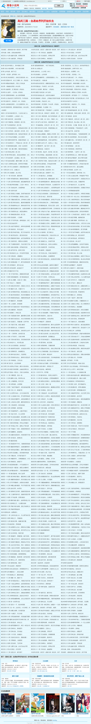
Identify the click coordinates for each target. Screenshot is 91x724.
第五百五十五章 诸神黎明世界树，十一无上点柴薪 (75, 622)
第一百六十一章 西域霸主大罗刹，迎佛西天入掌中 (45, 223)
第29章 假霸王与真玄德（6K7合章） (41, 92)
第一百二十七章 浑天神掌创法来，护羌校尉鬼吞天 (45, 190)
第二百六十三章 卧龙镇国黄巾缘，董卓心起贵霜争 (45, 324)
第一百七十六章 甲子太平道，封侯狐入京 (43, 238)
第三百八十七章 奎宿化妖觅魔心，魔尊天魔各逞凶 (15, 449)
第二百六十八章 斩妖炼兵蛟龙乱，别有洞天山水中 (15, 330)
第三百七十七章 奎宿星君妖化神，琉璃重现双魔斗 (75, 438)
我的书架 (50, 8)
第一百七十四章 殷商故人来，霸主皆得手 (73, 235)
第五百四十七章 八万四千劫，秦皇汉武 (72, 613)
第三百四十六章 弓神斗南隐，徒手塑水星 (43, 408)
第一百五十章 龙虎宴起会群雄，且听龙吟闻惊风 (75, 211)
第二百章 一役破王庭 (37, 262)
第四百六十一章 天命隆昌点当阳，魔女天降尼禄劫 (45, 524)
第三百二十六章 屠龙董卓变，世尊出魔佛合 (73, 387)
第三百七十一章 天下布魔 (68, 432)
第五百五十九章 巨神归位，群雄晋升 (11, 628)
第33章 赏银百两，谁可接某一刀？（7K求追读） (75, 95)
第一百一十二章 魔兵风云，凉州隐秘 (41, 175)
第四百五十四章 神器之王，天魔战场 (11, 518)
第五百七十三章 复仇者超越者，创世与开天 (73, 640)
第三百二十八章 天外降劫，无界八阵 (41, 390)
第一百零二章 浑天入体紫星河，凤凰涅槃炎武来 (15, 167)
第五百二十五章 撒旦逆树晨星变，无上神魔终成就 (15, 589)
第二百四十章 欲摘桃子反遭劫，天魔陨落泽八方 (75, 301)
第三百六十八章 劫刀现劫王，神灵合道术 (73, 429)
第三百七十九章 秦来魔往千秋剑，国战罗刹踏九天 (45, 441)
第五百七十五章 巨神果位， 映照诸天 (41, 58)
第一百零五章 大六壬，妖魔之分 (10, 170)
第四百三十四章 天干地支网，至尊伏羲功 (13, 497)
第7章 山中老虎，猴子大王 (8, 71)
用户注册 (87, 1)
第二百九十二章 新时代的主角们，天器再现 (13, 354)
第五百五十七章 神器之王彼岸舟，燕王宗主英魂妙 (45, 625)
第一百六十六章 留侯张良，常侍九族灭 (12, 229)
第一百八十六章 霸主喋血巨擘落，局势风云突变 (75, 247)
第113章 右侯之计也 (42, 671)
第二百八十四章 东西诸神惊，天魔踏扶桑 (43, 345)
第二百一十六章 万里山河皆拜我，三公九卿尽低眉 (75, 277)
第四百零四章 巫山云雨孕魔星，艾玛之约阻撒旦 (75, 464)
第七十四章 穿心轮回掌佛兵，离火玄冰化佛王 (74, 137)
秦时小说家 (15, 676)
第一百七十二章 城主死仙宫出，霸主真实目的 (14, 235)
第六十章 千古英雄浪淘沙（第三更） (11, 125)
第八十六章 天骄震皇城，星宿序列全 (71, 149)
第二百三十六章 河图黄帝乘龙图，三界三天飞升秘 (45, 298)
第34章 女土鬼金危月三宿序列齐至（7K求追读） (15, 98)
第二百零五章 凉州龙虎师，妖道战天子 (12, 268)
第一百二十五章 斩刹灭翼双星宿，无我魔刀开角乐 (75, 187)
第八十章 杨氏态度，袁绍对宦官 (70, 143)
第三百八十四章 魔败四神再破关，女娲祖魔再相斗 (15, 446)
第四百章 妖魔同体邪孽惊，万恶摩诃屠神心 (43, 461)
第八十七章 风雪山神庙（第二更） (11, 152)
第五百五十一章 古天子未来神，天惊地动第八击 (45, 619)
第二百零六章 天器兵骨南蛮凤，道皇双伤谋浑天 (45, 268)
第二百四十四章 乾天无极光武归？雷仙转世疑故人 (15, 307)
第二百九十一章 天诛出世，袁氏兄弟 (71, 351)
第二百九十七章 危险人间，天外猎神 (71, 357)
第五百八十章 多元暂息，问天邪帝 (71, 52)
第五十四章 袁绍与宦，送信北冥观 (11, 119)
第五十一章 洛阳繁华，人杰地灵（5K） (12, 116)
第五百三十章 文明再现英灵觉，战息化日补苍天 (15, 595)
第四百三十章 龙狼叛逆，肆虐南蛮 (71, 491)
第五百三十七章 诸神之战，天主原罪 (41, 601)
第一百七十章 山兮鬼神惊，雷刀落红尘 (42, 232)
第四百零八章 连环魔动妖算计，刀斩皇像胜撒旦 (15, 470)
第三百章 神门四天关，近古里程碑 (11, 363)
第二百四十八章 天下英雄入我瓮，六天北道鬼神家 (45, 309)
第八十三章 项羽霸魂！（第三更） (71, 146)
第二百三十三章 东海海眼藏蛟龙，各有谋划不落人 (45, 295)
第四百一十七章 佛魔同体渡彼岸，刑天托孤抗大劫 (15, 479)
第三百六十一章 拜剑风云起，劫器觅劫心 (43, 423)
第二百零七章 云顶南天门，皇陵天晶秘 (72, 268)
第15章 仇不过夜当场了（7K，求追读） (72, 77)
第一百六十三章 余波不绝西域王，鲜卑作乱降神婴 (15, 226)
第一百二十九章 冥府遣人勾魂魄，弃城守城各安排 (15, 193)
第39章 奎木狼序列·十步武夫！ (69, 101)
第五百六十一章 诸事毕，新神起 (70, 628)
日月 (75, 661)
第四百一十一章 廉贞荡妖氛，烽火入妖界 (13, 473)
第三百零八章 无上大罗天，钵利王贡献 (72, 369)
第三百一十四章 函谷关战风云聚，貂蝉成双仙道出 (75, 375)
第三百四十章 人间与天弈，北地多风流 (42, 402)
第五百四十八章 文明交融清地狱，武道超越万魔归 (15, 616)
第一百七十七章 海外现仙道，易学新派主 (73, 238)
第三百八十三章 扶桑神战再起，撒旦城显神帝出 (75, 444)
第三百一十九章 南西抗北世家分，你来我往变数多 (45, 381)
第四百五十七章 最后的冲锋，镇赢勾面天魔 (13, 521)
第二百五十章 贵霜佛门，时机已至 (11, 312)
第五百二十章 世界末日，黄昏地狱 (41, 583)
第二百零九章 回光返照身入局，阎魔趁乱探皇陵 (45, 271)
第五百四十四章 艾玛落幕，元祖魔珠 (71, 610)
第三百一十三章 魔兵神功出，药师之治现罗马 (44, 375)
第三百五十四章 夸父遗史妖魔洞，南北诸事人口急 (15, 417)
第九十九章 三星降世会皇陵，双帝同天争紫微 (14, 164)
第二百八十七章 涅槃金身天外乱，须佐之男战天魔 (45, 348)
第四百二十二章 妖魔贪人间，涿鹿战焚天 (73, 482)
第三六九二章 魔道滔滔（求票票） (15, 686)
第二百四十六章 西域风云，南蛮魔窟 (71, 307)
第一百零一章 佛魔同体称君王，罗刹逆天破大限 (75, 164)
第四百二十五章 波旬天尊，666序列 (11, 488)
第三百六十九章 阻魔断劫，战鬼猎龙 (11, 432)
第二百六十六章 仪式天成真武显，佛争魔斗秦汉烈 (45, 327)
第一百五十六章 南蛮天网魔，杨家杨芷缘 (73, 217)
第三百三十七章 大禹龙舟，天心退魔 (41, 399)
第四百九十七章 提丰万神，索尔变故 (41, 560)
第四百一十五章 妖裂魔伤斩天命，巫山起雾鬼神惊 (45, 476)
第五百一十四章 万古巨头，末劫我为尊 (42, 578)
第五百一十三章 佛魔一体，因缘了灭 (11, 578)
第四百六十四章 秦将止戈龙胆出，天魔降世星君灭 (45, 527)
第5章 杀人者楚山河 (36, 68)
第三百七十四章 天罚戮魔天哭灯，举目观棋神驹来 (75, 435)
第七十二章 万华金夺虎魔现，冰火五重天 (13, 137)
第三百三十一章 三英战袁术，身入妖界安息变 (44, 393)
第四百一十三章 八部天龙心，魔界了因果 (73, 473)
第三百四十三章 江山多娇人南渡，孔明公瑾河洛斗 (45, 405)
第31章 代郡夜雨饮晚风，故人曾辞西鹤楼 (13, 95)
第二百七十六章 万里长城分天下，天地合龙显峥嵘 (75, 336)
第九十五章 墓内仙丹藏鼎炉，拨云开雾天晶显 (74, 158)
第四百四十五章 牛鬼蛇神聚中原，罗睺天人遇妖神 (75, 506)
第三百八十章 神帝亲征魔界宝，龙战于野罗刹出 (75, 441)
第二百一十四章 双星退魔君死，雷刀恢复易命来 (15, 277)
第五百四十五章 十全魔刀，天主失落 (11, 613)
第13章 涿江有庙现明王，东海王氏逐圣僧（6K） (15, 77)
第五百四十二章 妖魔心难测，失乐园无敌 (13, 610)
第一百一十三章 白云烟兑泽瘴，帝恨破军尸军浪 (75, 175)
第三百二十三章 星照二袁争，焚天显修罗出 (73, 384)
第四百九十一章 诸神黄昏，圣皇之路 (41, 554)
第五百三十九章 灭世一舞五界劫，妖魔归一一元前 (45, 604)
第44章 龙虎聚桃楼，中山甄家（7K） (41, 107)
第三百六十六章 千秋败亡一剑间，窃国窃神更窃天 (15, 429)
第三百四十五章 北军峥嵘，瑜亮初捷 (11, 408)
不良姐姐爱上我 (66, 713)
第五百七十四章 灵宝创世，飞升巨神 (71, 58)
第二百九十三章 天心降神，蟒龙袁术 (41, 354)
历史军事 (86, 11)
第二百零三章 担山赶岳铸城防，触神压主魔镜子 (45, 265)
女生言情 (40, 11)
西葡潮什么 (19, 713)
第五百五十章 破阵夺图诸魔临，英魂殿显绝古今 (75, 616)
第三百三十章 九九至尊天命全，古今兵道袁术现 (15, 393)
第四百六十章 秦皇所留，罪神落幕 (11, 524)
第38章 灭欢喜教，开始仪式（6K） (41, 101)
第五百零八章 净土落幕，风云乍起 (41, 572)
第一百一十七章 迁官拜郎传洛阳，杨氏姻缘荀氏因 (15, 181)
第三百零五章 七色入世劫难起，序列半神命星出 (75, 366)
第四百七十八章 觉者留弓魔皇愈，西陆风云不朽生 (15, 542)
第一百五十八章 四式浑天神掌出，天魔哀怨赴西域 (45, 220)
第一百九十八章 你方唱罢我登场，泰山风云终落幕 (75, 259)
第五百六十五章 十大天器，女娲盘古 (11, 634)
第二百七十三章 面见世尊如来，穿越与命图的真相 (75, 333)
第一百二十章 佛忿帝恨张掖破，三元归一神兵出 (15, 184)
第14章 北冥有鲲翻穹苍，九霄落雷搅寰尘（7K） (45, 77)
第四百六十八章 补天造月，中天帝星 (71, 530)
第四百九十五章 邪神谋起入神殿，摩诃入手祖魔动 (75, 557)
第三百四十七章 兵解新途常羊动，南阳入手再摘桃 (75, 408)
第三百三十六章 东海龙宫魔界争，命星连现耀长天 (15, 399)
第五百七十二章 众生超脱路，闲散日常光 (43, 640)
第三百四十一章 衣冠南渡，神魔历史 (71, 402)
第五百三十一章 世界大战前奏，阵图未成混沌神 (45, 595)
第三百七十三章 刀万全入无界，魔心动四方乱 (44, 435)
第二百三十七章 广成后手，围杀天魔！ (72, 298)
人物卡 (63, 485)
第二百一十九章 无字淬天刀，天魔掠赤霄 (73, 280)
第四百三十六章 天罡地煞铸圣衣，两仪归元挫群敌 (75, 497)
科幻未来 (78, 11)
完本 (18, 11)
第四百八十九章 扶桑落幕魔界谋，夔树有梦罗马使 (75, 551)
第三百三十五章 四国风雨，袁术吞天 (71, 396)
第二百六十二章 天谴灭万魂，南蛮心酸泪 (13, 324)
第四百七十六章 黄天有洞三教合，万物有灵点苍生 (45, 539)
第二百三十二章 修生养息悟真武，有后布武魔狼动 (15, 295)
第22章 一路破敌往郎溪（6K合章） (11, 86)
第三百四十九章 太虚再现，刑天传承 (41, 411)
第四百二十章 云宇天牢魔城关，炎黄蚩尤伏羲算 (15, 482)
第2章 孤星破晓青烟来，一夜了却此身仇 (42, 65)
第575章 (70, 686)
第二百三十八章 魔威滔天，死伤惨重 (11, 301)
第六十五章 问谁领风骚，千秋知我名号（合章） (75, 128)
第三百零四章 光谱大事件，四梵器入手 (42, 366)
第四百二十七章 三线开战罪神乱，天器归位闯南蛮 (75, 488)
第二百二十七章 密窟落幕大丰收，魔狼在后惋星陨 (45, 289)
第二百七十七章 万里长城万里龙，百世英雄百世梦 (15, 339)
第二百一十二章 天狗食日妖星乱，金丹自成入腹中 (45, 274)
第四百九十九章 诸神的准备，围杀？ (11, 563)
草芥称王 (15, 661)
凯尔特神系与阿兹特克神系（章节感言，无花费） (75, 601)
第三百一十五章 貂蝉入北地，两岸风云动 (13, 378)
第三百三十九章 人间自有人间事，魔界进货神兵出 (15, 402)
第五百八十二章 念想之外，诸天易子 (71, 49)
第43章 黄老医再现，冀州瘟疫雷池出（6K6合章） (15, 107)
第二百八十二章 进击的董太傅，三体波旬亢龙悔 (75, 342)
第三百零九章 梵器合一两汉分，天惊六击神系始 (15, 372)
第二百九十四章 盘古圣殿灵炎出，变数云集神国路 (75, 354)
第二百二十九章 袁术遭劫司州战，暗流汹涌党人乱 (15, 292)
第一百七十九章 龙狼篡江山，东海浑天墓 (43, 241)
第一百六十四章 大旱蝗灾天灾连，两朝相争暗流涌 (45, 226)
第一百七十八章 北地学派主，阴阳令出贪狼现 (14, 241)
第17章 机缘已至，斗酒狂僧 (39, 80)
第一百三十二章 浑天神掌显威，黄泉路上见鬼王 (15, 196)
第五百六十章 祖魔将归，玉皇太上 (41, 628)
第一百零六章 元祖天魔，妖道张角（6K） (43, 170)
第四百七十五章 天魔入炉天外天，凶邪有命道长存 (15, 539)
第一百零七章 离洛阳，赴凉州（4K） (71, 170)
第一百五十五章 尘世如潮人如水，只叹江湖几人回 (45, 217)
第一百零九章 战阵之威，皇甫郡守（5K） (43, 172)
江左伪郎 (45, 661)
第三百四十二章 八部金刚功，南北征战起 (13, 405)
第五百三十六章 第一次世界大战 (10, 601)
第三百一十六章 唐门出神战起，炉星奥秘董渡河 (45, 378)
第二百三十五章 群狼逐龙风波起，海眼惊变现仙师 (15, 298)
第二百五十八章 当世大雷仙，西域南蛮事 (73, 318)
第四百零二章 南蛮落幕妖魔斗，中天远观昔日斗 (15, 464)
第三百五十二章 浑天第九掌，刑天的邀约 (43, 414)
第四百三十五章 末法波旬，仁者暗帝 (41, 497)
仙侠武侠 (54, 11)
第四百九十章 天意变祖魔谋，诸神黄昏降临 (13, 554)
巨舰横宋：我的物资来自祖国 (45, 676)
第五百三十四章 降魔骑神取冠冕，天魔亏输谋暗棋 (45, 598)
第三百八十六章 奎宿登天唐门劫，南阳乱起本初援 (75, 446)
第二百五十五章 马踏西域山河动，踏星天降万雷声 (75, 315)
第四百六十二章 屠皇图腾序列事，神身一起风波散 (75, 524)
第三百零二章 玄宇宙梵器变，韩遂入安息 (73, 363)
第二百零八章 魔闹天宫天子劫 (9, 271)
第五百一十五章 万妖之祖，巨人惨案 (71, 578)
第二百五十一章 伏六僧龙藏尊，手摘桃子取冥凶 (45, 312)
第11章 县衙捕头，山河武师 (39, 74)
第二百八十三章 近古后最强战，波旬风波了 (13, 345)
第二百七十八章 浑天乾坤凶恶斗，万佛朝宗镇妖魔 (45, 339)
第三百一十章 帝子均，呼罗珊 (39, 372)
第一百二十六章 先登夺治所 (9, 190)
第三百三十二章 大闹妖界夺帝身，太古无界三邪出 (75, 393)
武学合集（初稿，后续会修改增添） (11, 52)
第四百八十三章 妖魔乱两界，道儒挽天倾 (73, 545)
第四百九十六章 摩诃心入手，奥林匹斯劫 (13, 560)
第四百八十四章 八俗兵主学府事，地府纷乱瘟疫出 (15, 548)
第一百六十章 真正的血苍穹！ (9, 223)
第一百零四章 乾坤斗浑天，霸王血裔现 (72, 167)
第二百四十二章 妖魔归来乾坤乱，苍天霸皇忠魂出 (45, 304)
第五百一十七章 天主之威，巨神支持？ (42, 581)
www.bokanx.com (82, 6)
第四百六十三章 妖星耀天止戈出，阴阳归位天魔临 (15, 527)
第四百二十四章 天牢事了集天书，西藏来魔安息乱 (45, 485)
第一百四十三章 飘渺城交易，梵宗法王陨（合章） (45, 205)
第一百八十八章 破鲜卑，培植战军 (41, 250)
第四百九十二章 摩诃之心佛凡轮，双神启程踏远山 (75, 554)
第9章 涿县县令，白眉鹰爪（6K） (70, 71)
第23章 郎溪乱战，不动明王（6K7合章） (42, 86)
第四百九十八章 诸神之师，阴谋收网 (71, 560)
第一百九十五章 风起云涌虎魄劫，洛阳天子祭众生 (75, 256)
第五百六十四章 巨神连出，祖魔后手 (71, 631)
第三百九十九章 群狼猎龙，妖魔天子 (11, 461)
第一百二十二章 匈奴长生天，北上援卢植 (73, 184)
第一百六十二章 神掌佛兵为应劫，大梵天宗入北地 (75, 223)
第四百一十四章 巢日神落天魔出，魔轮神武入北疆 (15, 476)
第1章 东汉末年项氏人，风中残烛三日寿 (12, 65)
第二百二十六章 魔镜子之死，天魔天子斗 (13, 289)
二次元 (47, 11)
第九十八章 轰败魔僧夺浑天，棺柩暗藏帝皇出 (74, 161)
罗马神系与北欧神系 (67, 563)
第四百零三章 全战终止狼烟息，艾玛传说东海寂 (45, 464)
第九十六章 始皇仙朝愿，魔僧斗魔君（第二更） (15, 161)
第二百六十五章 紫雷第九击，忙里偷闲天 (13, 327)
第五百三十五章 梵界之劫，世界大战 (71, 598)
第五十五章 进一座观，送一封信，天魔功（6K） (45, 119)
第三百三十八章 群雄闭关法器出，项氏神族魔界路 (75, 399)
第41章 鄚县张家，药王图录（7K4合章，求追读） (45, 104)
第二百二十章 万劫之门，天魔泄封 (11, 283)
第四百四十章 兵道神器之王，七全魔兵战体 (13, 503)
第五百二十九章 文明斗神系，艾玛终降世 (73, 592)
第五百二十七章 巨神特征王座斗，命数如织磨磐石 (15, 592)
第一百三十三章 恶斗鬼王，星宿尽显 (41, 196)
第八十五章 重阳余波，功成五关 (40, 149)
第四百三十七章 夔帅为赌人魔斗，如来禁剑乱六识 (15, 500)
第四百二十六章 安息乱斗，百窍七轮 (41, 488)
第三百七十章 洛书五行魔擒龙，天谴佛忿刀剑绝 (45, 432)
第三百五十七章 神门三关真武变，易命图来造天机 (15, 420)
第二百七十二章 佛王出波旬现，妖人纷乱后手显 (45, 333)
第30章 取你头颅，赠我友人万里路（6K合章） (74, 92)
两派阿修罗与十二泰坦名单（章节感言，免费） (74, 604)
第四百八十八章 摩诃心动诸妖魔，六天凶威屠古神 (45, 551)
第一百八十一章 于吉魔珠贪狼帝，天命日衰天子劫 (15, 244)
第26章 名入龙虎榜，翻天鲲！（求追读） (43, 89)
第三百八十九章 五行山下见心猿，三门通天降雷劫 (75, 449)
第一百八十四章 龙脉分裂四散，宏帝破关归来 (14, 247)
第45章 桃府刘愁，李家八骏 (69, 107)
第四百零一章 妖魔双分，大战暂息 (71, 461)
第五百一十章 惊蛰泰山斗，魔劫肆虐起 (12, 575)
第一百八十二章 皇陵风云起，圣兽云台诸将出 (44, 244)
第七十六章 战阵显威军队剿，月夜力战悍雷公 (44, 140)
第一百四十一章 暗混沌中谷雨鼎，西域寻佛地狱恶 (75, 202)
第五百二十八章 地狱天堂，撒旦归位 (41, 592)
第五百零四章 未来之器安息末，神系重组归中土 (15, 569)
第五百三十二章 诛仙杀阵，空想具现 (71, 595)
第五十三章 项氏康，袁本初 (69, 116)
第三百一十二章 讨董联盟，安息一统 (11, 375)
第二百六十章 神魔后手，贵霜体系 (41, 321)
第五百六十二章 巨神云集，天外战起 (11, 631)
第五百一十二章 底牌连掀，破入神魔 (71, 575)
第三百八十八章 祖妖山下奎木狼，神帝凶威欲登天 (45, 449)
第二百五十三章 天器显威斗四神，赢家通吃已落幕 (15, 315)
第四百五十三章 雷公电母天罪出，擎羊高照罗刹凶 (75, 515)
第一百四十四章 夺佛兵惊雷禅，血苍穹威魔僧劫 (75, 205)
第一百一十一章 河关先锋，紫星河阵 (11, 175)
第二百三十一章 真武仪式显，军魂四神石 (73, 292)
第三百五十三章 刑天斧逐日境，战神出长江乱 (74, 414)
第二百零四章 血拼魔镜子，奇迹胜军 (71, 265)
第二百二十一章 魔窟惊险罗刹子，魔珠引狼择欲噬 (45, 283)
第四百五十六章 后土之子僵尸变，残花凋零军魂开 (75, 518)
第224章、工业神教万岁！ (43, 686)
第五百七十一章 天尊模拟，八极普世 (11, 640)
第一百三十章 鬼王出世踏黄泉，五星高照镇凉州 (45, 193)
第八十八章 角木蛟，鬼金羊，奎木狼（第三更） (45, 152)
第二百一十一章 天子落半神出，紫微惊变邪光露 (15, 274)
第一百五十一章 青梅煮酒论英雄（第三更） (13, 214)
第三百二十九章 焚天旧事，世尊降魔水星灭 (73, 390)
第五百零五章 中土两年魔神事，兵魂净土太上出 (45, 569)
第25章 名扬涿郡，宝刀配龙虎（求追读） (13, 89)
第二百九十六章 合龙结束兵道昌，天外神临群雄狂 (45, 357)
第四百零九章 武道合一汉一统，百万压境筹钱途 (45, 470)
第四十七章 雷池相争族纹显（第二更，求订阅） (75, 110)
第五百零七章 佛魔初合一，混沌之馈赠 (12, 572)
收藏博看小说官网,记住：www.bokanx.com (24, 1)
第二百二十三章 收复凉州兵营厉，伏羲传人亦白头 (15, 286)
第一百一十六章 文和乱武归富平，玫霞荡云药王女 (75, 178)
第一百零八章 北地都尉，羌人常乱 (11, 172)
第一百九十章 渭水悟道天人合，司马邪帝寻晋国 (15, 253)
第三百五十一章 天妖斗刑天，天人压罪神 (13, 414)
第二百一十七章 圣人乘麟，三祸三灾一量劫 (13, 280)
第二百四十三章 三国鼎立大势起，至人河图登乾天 (75, 304)
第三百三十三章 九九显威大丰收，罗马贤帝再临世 (15, 396)
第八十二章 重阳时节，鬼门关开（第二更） (43, 146)
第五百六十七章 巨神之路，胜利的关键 (72, 634)
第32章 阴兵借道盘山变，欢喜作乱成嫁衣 (43, 95)
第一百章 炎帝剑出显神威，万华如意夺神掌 (43, 164)
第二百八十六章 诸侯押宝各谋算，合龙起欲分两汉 (15, 348)
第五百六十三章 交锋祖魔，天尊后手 (41, 631)
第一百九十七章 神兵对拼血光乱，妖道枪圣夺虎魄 (45, 259)
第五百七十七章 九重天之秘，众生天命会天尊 (74, 55)
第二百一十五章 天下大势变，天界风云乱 (43, 277)
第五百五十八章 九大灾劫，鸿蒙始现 (71, 625)
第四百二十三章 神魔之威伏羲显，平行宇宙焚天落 (15, 485)
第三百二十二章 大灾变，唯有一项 (41, 384)
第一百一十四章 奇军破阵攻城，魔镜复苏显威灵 (15, 178)
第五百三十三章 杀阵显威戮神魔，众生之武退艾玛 (15, 598)
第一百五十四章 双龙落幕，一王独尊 (11, 217)
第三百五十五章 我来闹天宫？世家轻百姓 (43, 417)
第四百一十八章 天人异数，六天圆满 (41, 479)
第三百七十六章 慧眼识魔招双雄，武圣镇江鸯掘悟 (45, 438)
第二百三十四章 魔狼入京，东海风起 (71, 295)
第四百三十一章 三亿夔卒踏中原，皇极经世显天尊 (15, 494)
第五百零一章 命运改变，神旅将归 (11, 566)
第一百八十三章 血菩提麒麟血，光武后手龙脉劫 (75, 244)
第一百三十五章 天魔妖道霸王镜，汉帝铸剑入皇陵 (15, 199)
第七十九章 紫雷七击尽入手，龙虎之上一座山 (44, 143)
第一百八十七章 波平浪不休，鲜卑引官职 (13, 250)
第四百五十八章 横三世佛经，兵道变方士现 (43, 521)
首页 (2, 11)
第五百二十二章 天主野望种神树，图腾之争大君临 (15, 586)
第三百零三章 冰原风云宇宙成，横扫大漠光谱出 (15, 366)
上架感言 (3, 110)
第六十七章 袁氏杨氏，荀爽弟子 (40, 131)
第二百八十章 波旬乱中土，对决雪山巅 (12, 342)
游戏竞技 (70, 11)
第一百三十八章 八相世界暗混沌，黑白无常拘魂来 (75, 199)
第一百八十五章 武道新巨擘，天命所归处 (43, 247)
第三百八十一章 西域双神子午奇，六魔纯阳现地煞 (15, 444)
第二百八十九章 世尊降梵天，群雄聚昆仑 (13, 351)
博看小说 (10, 6)
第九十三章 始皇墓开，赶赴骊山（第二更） (13, 158)
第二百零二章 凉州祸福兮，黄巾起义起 (12, 265)
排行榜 (13, 11)
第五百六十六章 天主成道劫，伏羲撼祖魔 (43, 634)
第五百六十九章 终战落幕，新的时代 (41, 637)
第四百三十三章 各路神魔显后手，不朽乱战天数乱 (75, 494)
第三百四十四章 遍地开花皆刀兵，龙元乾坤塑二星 (75, 405)
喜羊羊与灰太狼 (35, 713)
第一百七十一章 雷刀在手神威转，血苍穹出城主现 (75, 232)
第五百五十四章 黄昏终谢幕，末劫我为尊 (43, 622)
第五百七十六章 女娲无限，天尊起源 (11, 58)
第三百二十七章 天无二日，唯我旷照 (11, 390)
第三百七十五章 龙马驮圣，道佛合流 (11, 438)
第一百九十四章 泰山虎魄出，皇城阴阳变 (43, 256)
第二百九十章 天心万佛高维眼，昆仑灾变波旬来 (45, 351)
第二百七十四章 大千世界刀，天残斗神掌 (13, 336)
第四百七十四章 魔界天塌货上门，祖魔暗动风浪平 (75, 536)
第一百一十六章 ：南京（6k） (75, 671)
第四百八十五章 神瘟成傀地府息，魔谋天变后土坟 (45, 548)
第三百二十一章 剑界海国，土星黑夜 (11, 384)
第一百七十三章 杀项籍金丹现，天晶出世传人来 (45, 235)
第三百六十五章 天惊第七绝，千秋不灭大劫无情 (75, 426)
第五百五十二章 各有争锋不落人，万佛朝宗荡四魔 (75, 619)
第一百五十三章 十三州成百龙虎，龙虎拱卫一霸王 (75, 214)
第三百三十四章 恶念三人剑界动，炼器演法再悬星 (45, 396)
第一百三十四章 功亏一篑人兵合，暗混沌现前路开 (75, 196)
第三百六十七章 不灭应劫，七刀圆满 (41, 429)
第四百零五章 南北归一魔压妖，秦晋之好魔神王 (15, 467)
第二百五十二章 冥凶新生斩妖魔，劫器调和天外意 (75, 312)
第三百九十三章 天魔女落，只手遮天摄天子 (13, 455)
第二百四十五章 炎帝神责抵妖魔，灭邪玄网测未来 (45, 307)
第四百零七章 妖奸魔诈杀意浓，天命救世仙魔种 (75, 467)
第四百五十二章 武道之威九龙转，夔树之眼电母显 (45, 515)
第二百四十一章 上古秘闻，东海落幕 (11, 304)
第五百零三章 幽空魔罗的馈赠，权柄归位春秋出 (75, 566)
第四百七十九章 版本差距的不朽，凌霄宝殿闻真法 (45, 542)
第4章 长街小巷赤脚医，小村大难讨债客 (12, 68)
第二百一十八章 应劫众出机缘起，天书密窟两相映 (45, 280)
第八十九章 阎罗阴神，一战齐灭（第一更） (73, 152)
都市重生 (32, 11)
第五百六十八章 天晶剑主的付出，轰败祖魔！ (14, 637)
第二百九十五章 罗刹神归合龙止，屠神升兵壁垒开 (15, 357)
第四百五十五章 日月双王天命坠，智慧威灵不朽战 (45, 518)
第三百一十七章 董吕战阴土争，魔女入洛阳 (73, 378)
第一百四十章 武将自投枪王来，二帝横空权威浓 (45, 202)
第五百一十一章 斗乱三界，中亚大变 (41, 575)
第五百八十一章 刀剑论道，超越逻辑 (41, 52)
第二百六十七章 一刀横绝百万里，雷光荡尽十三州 (75, 327)
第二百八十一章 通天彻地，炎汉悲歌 (41, 342)
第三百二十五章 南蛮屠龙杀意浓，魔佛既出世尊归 (45, 387)
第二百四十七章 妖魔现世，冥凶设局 (11, 309)
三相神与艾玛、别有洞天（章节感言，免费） (44, 607)
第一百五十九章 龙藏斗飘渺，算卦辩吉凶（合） (75, 220)
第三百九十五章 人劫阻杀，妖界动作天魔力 (73, 455)
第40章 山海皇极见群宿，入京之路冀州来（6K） (15, 104)
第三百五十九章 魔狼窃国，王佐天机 (71, 420)
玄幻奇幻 (25, 11)
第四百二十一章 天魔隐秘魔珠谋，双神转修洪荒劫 (45, 482)
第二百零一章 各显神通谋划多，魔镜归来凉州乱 (75, 262)
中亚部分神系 (35, 589)
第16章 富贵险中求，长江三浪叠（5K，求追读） (15, 80)
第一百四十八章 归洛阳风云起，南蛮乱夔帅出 (14, 211)
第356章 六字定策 (11, 671)
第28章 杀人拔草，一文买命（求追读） (12, 92)
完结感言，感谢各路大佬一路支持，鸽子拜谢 (14, 49)
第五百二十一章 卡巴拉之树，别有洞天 (72, 583)
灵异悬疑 (62, 11)
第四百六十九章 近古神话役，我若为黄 (12, 533)
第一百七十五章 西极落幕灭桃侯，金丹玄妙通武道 (15, 238)
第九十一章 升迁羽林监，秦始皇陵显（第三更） (45, 155)
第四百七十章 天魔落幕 (37, 533)
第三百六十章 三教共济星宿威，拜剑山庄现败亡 (15, 423)
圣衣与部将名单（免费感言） (9, 512)
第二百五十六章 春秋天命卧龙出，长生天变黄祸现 (15, 318)
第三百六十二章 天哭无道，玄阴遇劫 (71, 423)
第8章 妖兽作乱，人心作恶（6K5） (41, 71)
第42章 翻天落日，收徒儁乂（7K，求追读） (73, 104)
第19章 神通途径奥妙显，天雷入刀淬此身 (13, 83)
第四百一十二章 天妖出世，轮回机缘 (41, 473)
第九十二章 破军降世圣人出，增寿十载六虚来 (74, 155)
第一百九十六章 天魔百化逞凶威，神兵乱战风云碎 (15, 259)
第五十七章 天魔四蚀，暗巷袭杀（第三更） (13, 122)
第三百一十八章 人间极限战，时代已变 (12, 381)
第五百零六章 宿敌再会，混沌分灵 (71, 569)
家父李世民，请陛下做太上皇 (75, 676)
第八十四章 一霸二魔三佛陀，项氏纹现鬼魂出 (14, 149)
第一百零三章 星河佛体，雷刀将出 (41, 167)
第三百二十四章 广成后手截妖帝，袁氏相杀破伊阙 (15, 387)
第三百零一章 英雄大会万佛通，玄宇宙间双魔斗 (45, 363)
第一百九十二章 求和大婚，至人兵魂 (71, 253)
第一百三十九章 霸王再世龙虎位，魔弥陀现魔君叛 (15, 202)
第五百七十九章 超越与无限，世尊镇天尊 (13, 55)
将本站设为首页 (7, 1)
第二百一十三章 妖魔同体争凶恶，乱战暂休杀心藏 (75, 274)
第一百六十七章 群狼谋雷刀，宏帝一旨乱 (43, 229)
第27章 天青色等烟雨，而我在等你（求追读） (74, 89)
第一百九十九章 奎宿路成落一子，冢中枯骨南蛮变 (15, 262)
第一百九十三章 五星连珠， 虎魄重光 (12, 256)
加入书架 (8, 40)
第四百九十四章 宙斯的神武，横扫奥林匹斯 (43, 557)
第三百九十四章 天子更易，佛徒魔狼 (41, 455)
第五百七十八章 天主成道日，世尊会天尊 (43, 55)
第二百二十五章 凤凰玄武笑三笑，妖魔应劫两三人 (75, 286)
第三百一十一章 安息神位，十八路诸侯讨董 (73, 372)
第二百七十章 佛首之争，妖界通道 (71, 330)
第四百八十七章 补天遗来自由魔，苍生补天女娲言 (15, 551)
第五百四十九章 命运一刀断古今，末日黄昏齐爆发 (45, 616)
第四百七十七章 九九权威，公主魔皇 (71, 539)
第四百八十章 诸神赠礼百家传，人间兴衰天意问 (75, 542)
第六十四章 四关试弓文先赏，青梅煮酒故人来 (44, 128)
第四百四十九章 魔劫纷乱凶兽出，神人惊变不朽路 (45, 512)
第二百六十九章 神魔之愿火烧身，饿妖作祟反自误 (45, 330)
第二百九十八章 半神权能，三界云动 (11, 360)
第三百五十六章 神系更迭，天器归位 (71, 417)
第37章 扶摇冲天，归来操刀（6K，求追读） (13, 101)
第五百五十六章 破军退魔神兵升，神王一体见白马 (15, 625)
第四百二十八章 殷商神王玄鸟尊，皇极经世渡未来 (15, 491)
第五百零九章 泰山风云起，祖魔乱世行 (72, 572)
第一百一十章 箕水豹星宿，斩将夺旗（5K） (73, 172)
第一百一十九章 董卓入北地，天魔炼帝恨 (73, 181)
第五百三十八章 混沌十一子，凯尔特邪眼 (13, 604)
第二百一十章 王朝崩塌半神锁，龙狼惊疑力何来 (75, 271)
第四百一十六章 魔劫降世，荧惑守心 (71, 476)
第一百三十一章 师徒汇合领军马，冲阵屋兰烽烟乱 (75, 193)
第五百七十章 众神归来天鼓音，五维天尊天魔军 (75, 637)
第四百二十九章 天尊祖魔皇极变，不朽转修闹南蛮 (45, 491)
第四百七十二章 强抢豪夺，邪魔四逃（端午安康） (15, 536)
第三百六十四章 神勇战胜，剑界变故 (41, 426)
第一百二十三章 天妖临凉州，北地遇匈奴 (13, 187)
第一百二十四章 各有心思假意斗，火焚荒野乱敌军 (45, 187)
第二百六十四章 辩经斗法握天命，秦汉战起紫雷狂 (75, 324)
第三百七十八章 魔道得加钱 (9, 441)
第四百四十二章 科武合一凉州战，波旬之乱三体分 (75, 503)
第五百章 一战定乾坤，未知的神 (40, 563)
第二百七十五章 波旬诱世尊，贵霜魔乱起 (43, 336)
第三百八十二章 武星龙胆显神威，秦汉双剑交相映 (45, 444)
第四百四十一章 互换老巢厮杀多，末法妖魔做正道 (45, 503)
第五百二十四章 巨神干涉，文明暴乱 (71, 586)
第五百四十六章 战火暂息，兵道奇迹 (41, 613)
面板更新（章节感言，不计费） (70, 360)
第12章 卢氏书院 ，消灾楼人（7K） (71, 74)
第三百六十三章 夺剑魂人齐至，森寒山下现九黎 (15, 426)
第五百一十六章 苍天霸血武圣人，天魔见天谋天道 (15, 581)
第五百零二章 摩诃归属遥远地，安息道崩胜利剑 (45, 566)
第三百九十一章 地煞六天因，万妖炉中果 (43, 452)
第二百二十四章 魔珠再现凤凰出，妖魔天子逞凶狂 (45, 286)
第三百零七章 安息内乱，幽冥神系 (41, 369)
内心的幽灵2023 (51, 713)
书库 (7, 11)
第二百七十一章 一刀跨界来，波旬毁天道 (13, 333)
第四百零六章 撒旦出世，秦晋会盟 (41, 467)
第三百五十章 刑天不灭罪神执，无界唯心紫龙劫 (75, 411)
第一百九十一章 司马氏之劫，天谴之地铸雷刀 (44, 253)
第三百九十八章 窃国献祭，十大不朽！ (72, 458)
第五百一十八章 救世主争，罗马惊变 (71, 581)
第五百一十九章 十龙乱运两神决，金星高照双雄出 (15, 583)
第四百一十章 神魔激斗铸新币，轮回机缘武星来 (75, 470)
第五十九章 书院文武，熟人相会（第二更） (73, 122)
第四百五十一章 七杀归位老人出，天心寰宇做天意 (15, 515)
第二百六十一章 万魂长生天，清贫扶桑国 (73, 321)
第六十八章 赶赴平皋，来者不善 (70, 131)
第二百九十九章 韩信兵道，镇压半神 (41, 360)
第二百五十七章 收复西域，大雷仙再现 (42, 318)
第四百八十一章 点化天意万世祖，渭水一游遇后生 (15, 545)
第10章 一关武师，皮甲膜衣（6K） (11, 74)
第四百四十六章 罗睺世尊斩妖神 (10, 509)
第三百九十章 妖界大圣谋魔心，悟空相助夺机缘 (15, 452)
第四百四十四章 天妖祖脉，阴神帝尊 (41, 506)
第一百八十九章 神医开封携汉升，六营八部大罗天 (75, 250)
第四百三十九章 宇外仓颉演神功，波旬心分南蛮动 (75, 500)
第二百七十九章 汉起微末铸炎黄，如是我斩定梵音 (75, 339)
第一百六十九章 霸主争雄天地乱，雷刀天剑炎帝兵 (15, 232)
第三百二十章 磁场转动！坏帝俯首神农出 (73, 381)
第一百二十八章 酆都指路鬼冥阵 (70, 190)
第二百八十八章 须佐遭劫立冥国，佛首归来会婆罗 (75, 348)
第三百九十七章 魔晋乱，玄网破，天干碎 (43, 458)
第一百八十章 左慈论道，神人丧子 (71, 241)
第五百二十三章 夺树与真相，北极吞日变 (43, 586)
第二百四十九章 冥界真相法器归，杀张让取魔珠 (75, 309)
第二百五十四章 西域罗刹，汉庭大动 (41, 315)
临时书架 (44, 8)
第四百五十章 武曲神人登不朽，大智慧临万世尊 (75, 512)
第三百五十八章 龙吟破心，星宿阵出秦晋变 (43, 420)
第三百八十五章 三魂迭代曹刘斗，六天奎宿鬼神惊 (45, 446)
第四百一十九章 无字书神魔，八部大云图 (73, 479)
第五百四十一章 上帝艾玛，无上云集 (71, 607)
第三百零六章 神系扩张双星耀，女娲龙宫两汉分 (15, 369)
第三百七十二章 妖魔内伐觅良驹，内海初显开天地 (15, 435)
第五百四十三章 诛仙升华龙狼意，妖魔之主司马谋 (45, 610)
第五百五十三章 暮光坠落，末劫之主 (11, 622)
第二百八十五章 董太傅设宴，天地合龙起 (73, 345)
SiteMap (55, 720)
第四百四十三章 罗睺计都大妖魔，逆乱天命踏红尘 (15, 506)
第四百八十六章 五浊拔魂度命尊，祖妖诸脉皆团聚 (75, 548)
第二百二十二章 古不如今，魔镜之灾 (71, 283)
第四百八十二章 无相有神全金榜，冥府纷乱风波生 (45, 545)
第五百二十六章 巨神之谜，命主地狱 (71, 589)
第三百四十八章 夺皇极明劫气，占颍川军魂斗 (14, 411)
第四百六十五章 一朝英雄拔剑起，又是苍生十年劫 (75, 527)
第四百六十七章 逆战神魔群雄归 (40, 530)
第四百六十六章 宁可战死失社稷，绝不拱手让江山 (15, 530)
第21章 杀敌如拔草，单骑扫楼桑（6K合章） (73, 83)
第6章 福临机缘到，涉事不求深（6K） (72, 68)
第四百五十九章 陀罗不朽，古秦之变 (71, 521)
